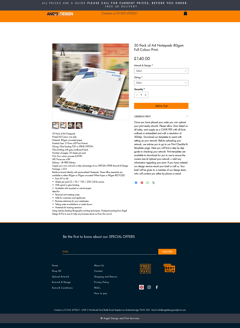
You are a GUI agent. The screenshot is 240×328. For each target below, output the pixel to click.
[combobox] (161, 71)
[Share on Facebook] (136, 183)
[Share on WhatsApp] (148, 183)
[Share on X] (153, 183)
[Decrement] (137, 95)
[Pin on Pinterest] (142, 183)
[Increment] (146, 95)
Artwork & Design (143, 65)
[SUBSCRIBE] (167, 252)
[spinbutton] (141, 95)
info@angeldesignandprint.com (171, 309)
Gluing (138, 77)
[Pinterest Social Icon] (141, 287)
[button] (185, 13)
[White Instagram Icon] (149, 287)
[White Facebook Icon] (156, 287)
